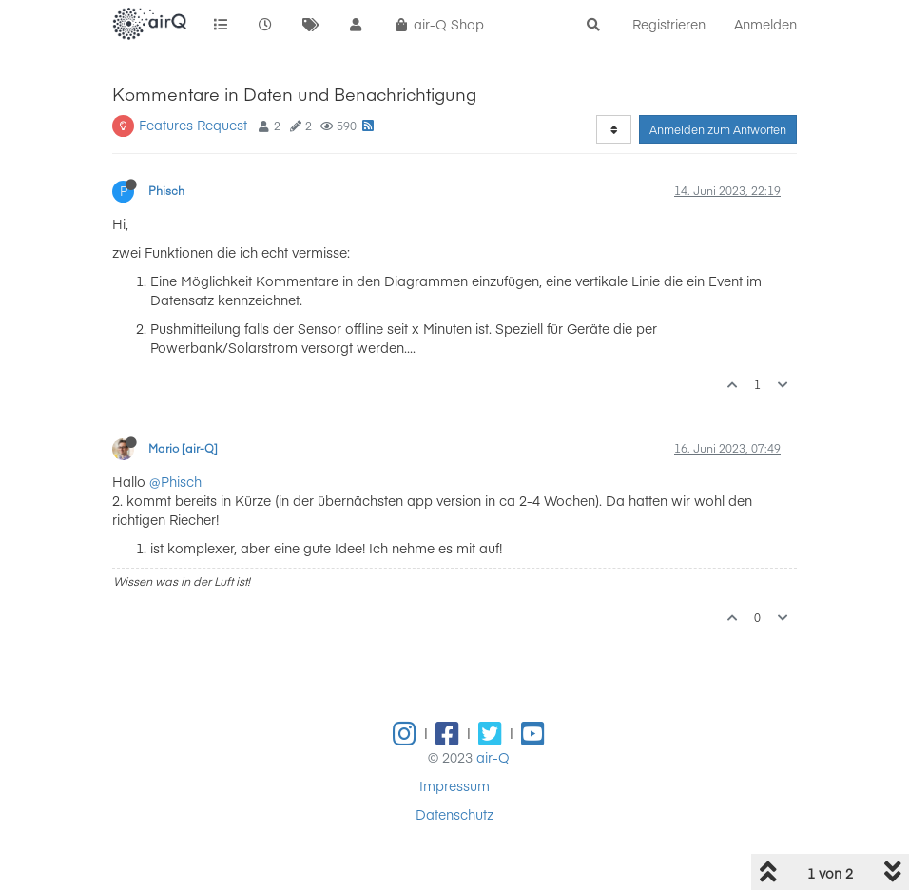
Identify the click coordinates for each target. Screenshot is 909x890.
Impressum (454, 785)
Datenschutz (454, 813)
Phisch (166, 190)
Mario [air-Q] (183, 447)
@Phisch (175, 481)
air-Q (493, 756)
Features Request (193, 124)
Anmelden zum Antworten (717, 129)
